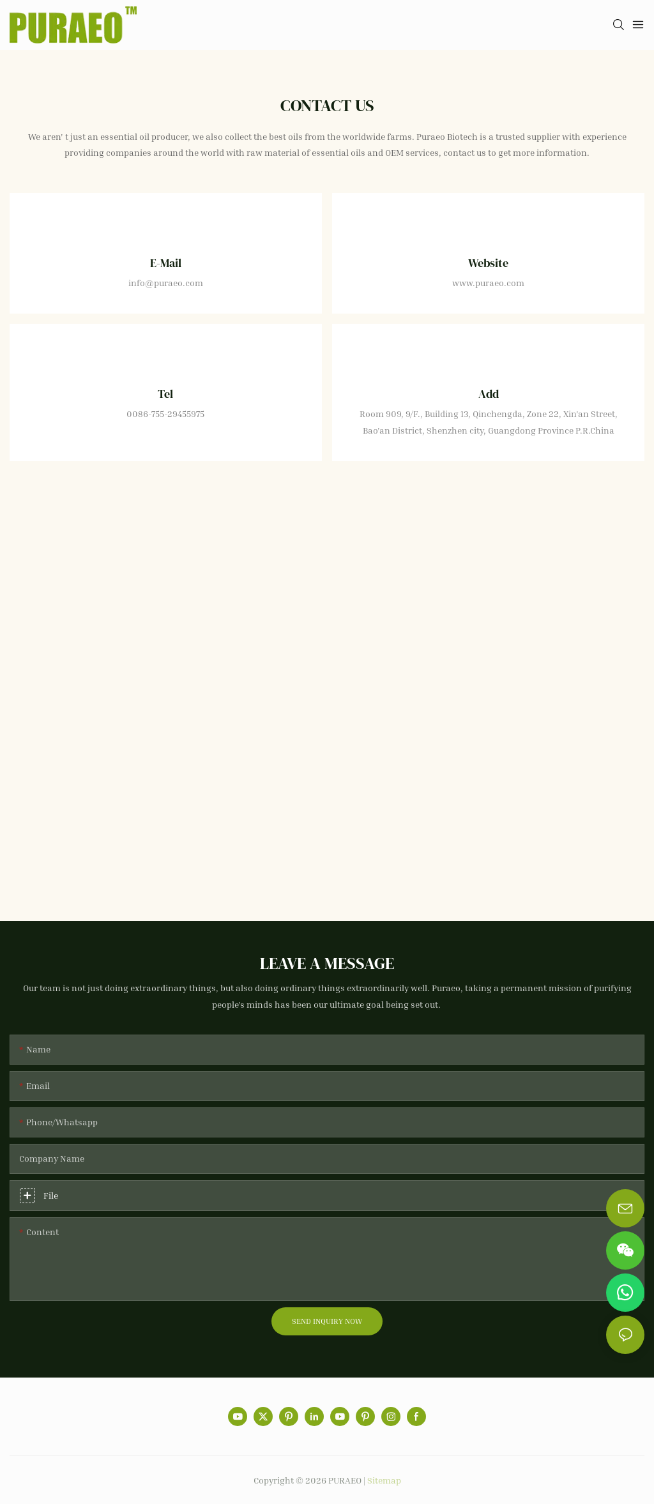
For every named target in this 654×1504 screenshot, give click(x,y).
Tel (165, 394)
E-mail (165, 263)
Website (488, 263)
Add (488, 394)
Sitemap (384, 1480)
